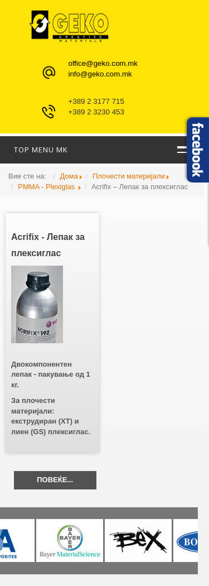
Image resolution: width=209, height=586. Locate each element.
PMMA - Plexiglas (47, 186)
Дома (68, 176)
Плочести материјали (129, 176)
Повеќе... (55, 479)
